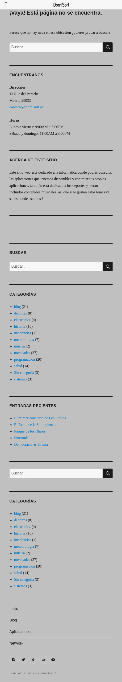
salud (18, 366)
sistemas (20, 379)
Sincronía (21, 438)
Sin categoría (24, 373)
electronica (22, 320)
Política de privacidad (40, 673)
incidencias (22, 333)
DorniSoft (15, 673)
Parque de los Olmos (30, 431)
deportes (20, 313)
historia (19, 326)
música (19, 346)
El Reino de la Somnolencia (35, 425)
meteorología (24, 340)
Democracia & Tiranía (31, 444)
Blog (13, 620)
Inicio (13, 609)
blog (17, 307)
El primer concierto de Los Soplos (40, 418)
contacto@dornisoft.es (26, 107)
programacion (24, 359)
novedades (22, 353)
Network (16, 643)
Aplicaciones (20, 632)
